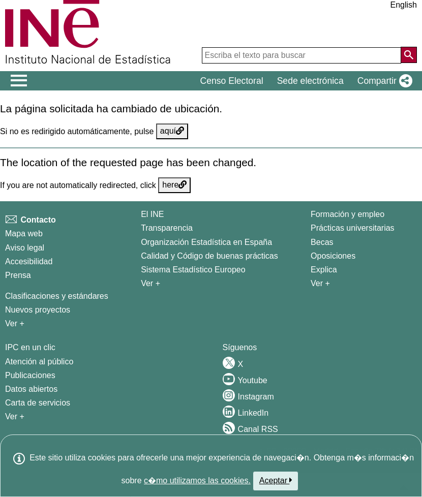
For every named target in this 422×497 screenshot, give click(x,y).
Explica (324, 269)
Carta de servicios (37, 402)
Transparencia (167, 228)
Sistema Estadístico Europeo (193, 269)
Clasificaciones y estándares (56, 296)
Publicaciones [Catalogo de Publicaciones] (30, 375)
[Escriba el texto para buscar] (301, 55)
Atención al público (39, 361)
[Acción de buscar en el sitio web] (409, 55)
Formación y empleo (347, 214)
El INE (152, 214)
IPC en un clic (30, 347)
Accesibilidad (28, 261)
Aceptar (275, 480)
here (174, 184)
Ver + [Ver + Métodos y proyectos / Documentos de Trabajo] (14, 323)
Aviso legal (24, 247)
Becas (322, 242)
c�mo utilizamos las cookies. (197, 480)
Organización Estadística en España (206, 242)
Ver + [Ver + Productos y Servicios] (14, 416)
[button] (382, 81)
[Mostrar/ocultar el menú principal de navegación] (19, 81)
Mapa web (24, 233)
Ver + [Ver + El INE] (150, 283)
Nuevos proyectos (37, 309)
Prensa (18, 275)
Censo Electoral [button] (231, 81)
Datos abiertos (31, 389)
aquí (172, 131)
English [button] (403, 5)
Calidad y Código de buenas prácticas (209, 256)
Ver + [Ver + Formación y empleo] (320, 283)
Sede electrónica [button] (310, 81)
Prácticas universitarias (353, 228)
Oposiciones (333, 256)
